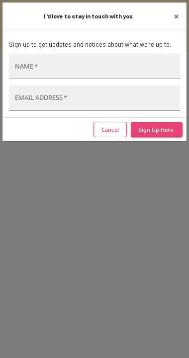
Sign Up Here (157, 130)
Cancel (110, 129)
